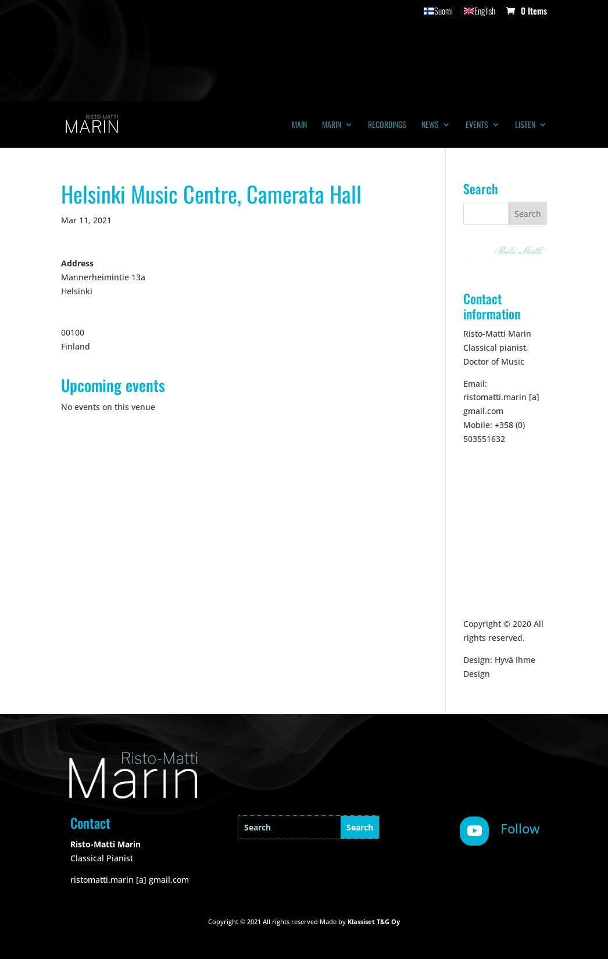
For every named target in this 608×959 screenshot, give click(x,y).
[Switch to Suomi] (438, 14)
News (430, 125)
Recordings (387, 125)
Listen (525, 125)
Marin (331, 125)
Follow (520, 828)
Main (299, 125)
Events (477, 125)
